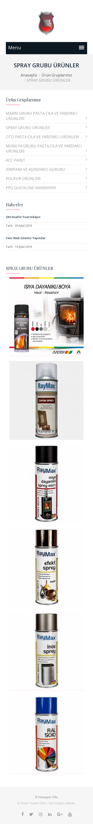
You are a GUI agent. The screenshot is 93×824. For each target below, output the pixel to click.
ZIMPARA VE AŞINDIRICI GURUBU (46, 169)
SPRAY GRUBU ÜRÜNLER (46, 127)
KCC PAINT (46, 160)
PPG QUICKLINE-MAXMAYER (46, 187)
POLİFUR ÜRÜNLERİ (46, 178)
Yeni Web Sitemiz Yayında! (25, 238)
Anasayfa (29, 75)
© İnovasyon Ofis (46, 797)
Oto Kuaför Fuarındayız (23, 217)
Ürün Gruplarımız (56, 75)
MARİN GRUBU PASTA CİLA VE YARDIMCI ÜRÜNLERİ (46, 116)
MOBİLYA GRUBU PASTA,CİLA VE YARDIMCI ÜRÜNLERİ (46, 148)
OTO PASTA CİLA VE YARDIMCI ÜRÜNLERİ (46, 136)
